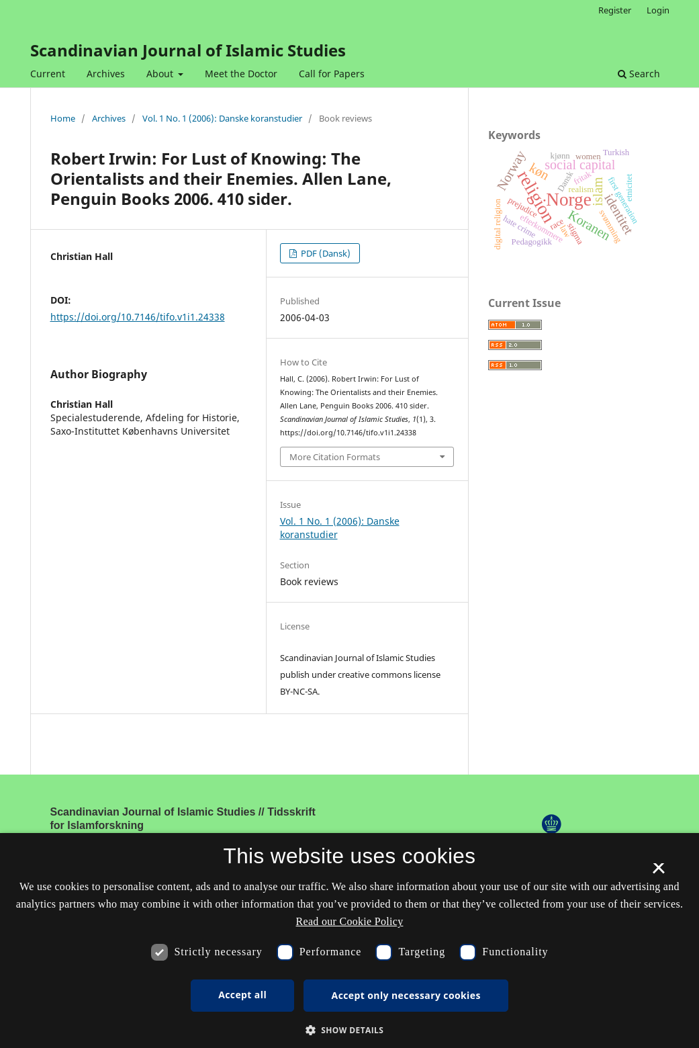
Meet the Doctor (241, 73)
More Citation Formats (334, 457)
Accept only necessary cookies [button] (406, 995)
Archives (106, 73)
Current (47, 73)
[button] (350, 1030)
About (161, 73)
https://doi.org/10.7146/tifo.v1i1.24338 (137, 316)
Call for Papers (332, 73)
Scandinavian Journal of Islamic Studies (188, 50)
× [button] (658, 872)
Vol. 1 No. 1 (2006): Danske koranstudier (222, 118)
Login (658, 10)
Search (639, 73)
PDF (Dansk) (325, 253)
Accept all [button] (242, 994)
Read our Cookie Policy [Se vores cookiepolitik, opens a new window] (350, 921)
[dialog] (349, 940)
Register (614, 10)
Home (62, 118)
